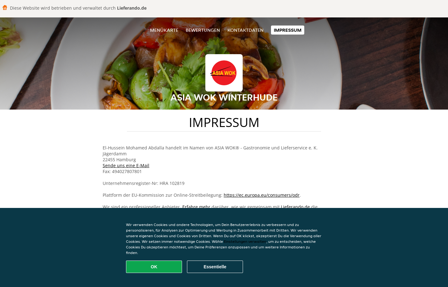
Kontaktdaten (245, 30)
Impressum (287, 30)
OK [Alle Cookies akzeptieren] (154, 266)
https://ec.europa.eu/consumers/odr (262, 195)
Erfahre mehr (196, 207)
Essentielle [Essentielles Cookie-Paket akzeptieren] (214, 266)
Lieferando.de (295, 207)
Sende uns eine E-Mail (126, 165)
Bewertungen (203, 30)
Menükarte (164, 30)
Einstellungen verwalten (245, 241)
